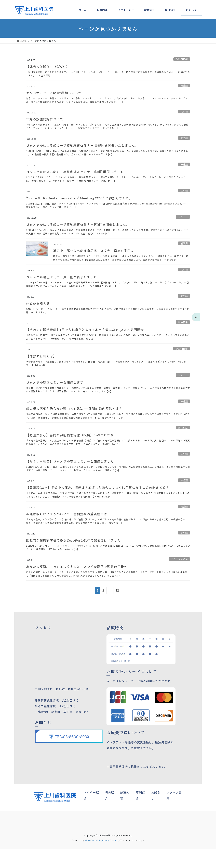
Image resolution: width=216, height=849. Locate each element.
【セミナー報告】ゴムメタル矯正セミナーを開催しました (70, 461)
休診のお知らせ (38, 303)
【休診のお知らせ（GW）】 (47, 66)
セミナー (183, 217)
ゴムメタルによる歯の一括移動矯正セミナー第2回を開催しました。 (77, 224)
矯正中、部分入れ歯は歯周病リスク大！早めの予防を (93, 250)
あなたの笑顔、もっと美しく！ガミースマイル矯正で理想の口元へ (76, 566)
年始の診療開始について (44, 119)
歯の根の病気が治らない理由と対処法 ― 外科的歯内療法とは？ (74, 408)
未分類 (184, 85)
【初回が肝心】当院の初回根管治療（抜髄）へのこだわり (70, 434)
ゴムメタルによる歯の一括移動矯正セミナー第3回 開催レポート (74, 171)
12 (117, 591)
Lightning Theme (107, 840)
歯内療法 (183, 427)
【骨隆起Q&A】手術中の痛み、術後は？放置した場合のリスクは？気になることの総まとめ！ (97, 487)
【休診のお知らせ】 (41, 356)
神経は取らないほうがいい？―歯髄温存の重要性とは (66, 513)
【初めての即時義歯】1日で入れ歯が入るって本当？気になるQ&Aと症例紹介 (85, 329)
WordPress (91, 840)
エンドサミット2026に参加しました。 (55, 92)
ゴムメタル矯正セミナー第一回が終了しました (61, 276)
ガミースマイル (179, 559)
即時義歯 (183, 322)
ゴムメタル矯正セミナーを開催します (54, 382)
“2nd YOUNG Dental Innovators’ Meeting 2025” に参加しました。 (79, 198)
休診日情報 (182, 59)
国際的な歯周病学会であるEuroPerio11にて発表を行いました (73, 540)
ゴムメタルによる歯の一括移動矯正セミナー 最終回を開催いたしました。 (82, 145)
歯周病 (184, 243)
